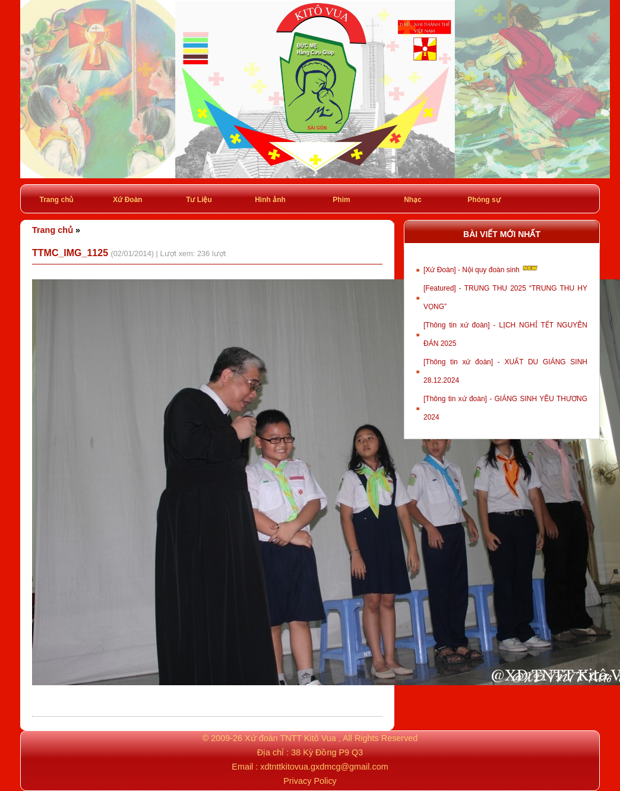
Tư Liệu (199, 200)
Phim (341, 200)
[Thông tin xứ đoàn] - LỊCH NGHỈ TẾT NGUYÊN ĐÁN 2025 (505, 334)
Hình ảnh (270, 200)
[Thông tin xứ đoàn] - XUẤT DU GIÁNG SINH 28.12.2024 (505, 371)
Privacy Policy (310, 781)
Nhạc (413, 200)
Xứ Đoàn (127, 200)
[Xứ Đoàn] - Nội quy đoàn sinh (481, 268)
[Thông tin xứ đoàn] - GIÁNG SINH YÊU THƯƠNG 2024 (505, 408)
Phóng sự (483, 200)
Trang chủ (56, 200)
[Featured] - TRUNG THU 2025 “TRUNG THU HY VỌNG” (505, 297)
